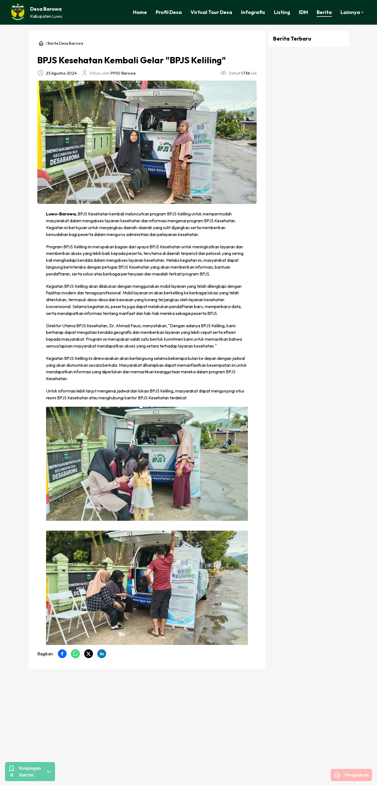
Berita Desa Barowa (65, 43)
